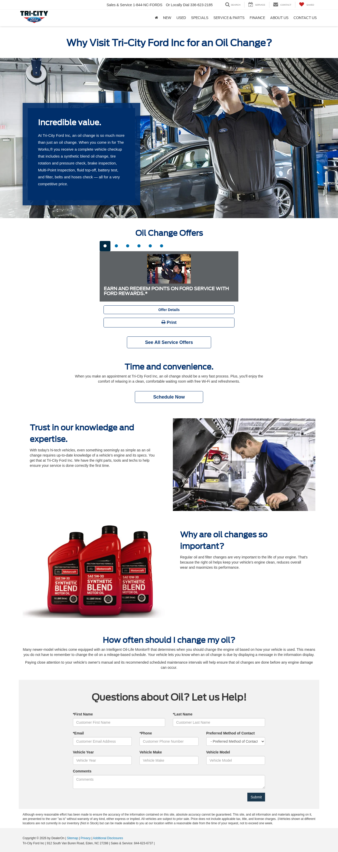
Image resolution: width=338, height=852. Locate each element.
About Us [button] (279, 18)
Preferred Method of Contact (230, 733)
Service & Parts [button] (229, 18)
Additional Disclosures (108, 838)
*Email (78, 733)
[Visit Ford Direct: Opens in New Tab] (157, 843)
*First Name (83, 714)
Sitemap (72, 838)
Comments (82, 771)
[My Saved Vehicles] (306, 5)
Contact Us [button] (305, 18)
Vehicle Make (150, 752)
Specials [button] (199, 18)
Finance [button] (257, 18)
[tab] (105, 246)
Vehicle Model (218, 752)
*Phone (145, 733)
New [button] (167, 18)
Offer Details (169, 310)
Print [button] (169, 322)
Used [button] (181, 18)
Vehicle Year (83, 752)
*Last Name (182, 714)
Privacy (86, 838)
